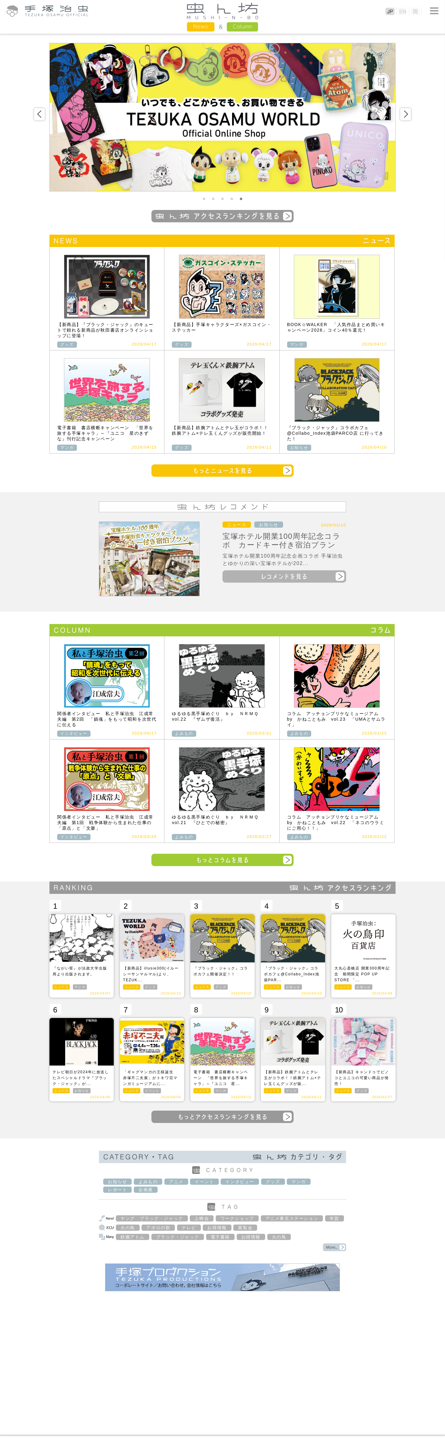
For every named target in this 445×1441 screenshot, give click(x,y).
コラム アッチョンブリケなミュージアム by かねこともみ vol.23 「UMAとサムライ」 (336, 719)
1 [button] (204, 199)
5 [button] (241, 199)
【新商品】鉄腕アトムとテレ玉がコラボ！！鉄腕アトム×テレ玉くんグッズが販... (292, 1078)
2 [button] (213, 199)
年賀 (334, 1218)
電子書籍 (220, 1236)
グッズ (67, 344)
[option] (222, 117)
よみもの (184, 733)
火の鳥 (128, 1227)
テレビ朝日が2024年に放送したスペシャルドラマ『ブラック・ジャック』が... (81, 1078)
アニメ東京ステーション (292, 1218)
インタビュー (73, 733)
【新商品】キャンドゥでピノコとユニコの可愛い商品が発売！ (361, 1078)
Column (242, 26)
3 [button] (222, 199)
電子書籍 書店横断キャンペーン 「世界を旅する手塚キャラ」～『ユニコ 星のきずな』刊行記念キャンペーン (105, 433)
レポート (117, 1189)
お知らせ (299, 447)
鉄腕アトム (133, 1236)
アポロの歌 (158, 1227)
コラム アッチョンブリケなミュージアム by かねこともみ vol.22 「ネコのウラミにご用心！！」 (335, 823)
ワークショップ (237, 1218)
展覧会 (245, 1227)
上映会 (201, 1218)
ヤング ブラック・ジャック (152, 1218)
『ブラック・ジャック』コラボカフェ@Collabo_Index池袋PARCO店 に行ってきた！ (335, 433)
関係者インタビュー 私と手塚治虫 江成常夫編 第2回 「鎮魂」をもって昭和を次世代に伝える (106, 719)
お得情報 (217, 1227)
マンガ (297, 344)
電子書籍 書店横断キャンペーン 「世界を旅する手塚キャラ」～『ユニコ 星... (220, 1078)
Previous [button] (39, 114)
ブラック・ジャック (177, 1236)
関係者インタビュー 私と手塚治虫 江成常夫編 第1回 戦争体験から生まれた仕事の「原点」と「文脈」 (105, 823)
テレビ (189, 1227)
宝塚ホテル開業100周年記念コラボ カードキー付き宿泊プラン (281, 540)
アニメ (176, 1181)
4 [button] (232, 199)
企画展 (145, 1189)
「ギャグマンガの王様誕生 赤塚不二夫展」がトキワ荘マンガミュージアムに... (150, 1078)
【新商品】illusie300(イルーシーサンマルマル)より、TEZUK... (151, 974)
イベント (152, 1090)
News (200, 26)
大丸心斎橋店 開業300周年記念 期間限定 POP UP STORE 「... (362, 974)
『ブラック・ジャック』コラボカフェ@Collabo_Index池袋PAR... (291, 974)
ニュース (236, 524)
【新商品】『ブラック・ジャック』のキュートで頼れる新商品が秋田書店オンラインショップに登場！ (105, 330)
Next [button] (405, 114)
